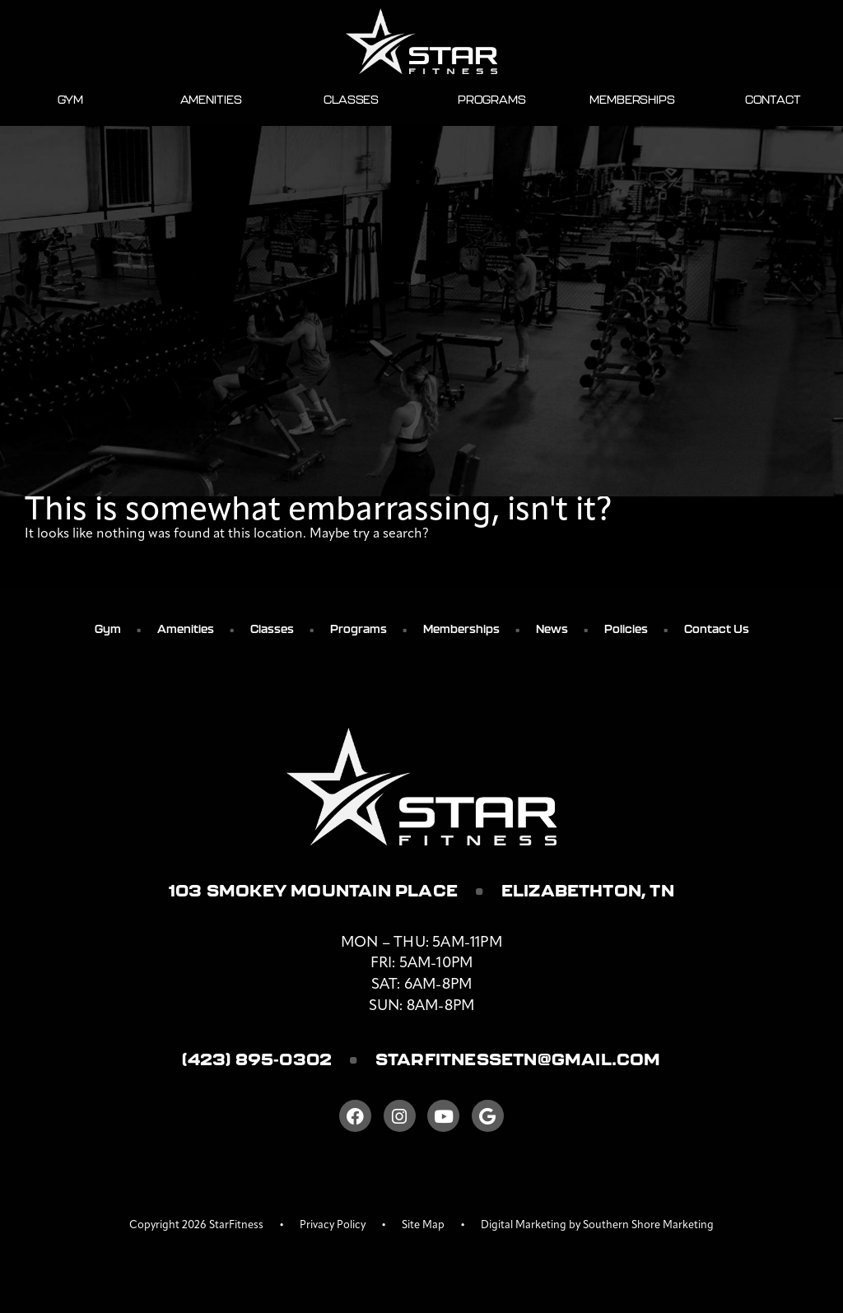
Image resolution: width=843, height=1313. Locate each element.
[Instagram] (400, 1116)
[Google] (488, 1116)
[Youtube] (443, 1116)
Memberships (632, 100)
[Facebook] (355, 1116)
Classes (351, 100)
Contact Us (716, 629)
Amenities (211, 100)
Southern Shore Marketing (648, 1225)
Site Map (423, 1225)
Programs (492, 100)
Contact (773, 100)
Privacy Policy (333, 1225)
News (552, 629)
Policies (626, 629)
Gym (71, 100)
